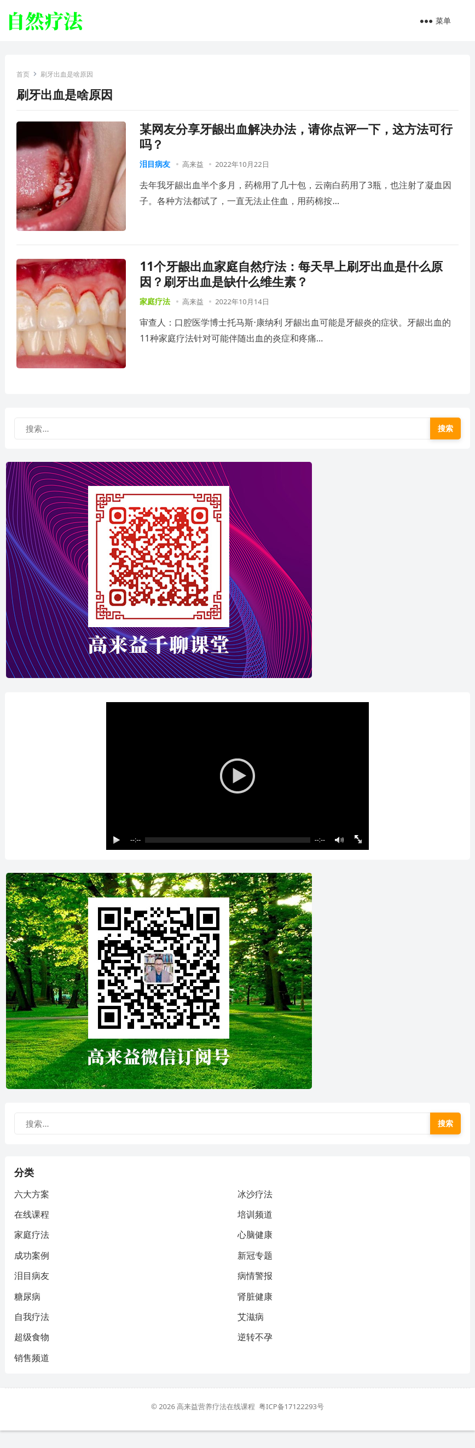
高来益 (194, 166)
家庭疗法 (157, 303)
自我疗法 (33, 1333)
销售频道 (33, 1374)
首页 (25, 75)
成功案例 (33, 1272)
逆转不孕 (255, 1353)
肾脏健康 (255, 1313)
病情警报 (255, 1292)
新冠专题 (255, 1272)
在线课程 (33, 1231)
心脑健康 (255, 1251)
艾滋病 (251, 1333)
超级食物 (33, 1353)
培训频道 (255, 1231)
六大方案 (33, 1210)
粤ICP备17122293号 (291, 1424)
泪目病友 (157, 165)
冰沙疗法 (255, 1210)
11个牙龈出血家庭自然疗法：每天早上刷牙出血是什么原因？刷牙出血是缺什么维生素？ (293, 275)
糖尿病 (29, 1313)
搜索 (443, 432)
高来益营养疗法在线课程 (218, 1424)
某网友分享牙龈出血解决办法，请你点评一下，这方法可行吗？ (298, 138)
